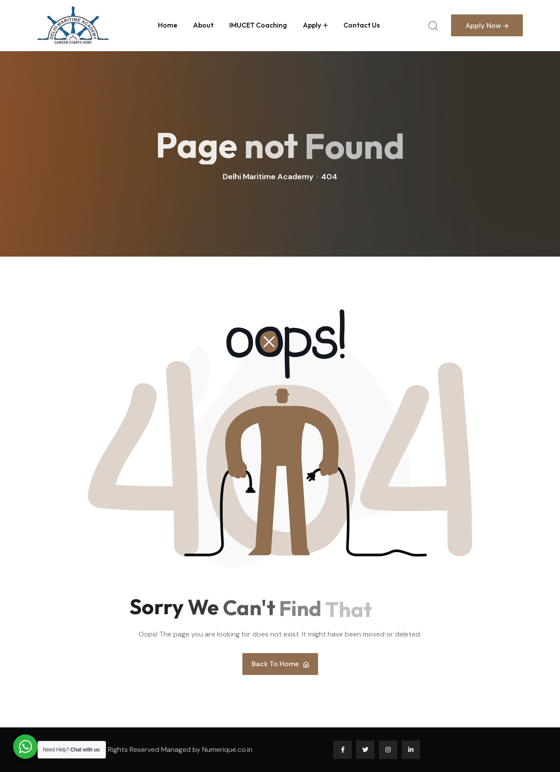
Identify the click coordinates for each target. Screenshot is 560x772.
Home (167, 25)
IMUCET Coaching (258, 25)
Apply (312, 25)
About (203, 25)
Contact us (361, 25)
